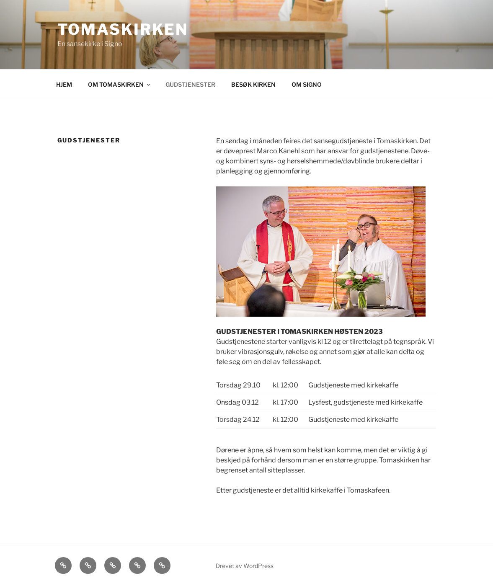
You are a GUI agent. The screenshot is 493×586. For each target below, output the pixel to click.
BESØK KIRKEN (253, 84)
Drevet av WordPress (245, 565)
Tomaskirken (122, 29)
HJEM (64, 84)
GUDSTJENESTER (190, 84)
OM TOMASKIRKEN (120, 84)
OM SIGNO (307, 84)
